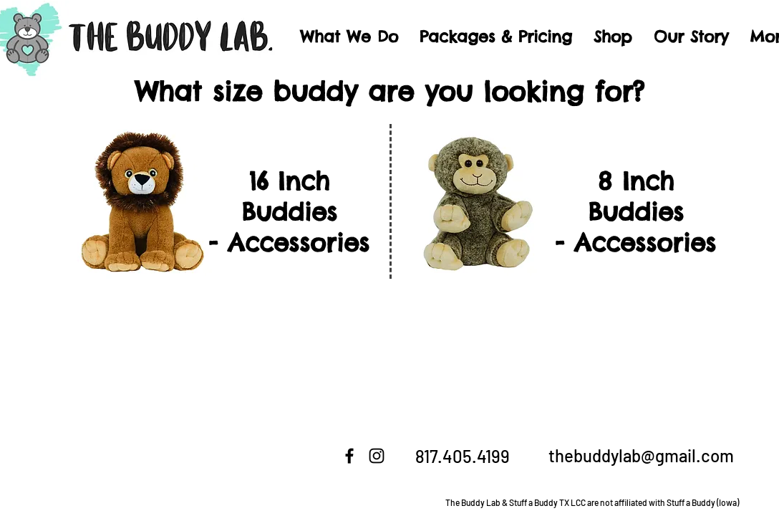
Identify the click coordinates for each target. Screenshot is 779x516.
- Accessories (288, 242)
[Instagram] (377, 456)
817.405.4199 (462, 456)
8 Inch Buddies (636, 196)
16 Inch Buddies (289, 196)
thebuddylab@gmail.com (641, 455)
